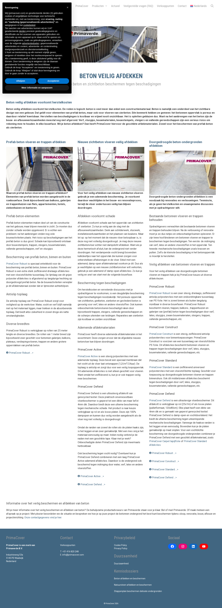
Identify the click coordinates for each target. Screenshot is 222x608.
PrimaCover (82, 6)
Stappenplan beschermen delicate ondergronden (138, 591)
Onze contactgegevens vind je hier (42, 517)
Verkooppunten (165, 6)
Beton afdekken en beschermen (129, 578)
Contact (182, 6)
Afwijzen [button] (20, 81)
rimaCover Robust (160, 293)
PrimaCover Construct (161, 333)
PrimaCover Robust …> (21, 352)
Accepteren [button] (53, 81)
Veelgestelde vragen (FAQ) (138, 6)
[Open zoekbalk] (212, 6)
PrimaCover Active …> (92, 476)
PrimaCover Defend (160, 400)
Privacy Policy (120, 548)
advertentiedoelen (30, 43)
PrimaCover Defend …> (92, 484)
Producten (100, 6)
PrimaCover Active (88, 356)
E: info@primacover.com (72, 555)
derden (22, 31)
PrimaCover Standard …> (165, 469)
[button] (67, 7)
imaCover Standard (162, 367)
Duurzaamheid (121, 563)
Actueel (115, 6)
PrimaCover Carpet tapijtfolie (164, 441)
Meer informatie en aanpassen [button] (37, 87)
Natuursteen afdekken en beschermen (133, 585)
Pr (150, 367)
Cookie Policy (120, 545)
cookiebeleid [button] (29, 25)
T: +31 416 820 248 (69, 551)
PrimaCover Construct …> (165, 461)
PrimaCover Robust (16, 263)
